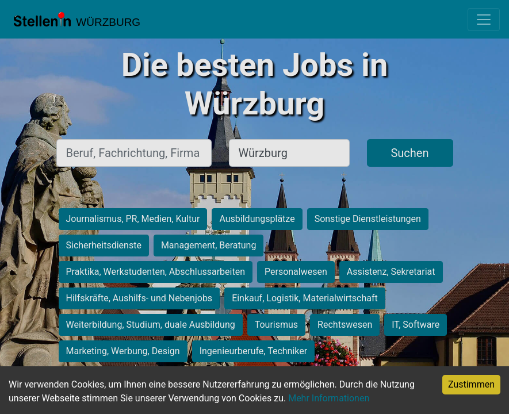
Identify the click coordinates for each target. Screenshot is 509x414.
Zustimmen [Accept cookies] (471, 384)
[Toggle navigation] (484, 19)
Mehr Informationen (328, 398)
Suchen (409, 153)
